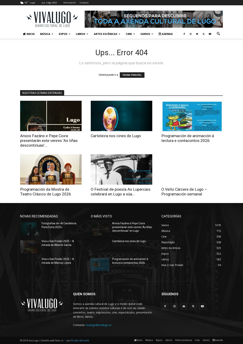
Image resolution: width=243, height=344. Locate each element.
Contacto (84, 2)
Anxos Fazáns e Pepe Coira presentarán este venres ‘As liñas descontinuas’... (49, 141)
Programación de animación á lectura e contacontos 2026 (187, 138)
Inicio (29, 34)
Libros (82, 34)
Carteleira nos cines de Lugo (116, 136)
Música (46, 34)
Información (69, 2)
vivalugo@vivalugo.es (99, 325)
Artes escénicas (107, 34)
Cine (130, 34)
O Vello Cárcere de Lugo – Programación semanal (184, 191)
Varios (146, 34)
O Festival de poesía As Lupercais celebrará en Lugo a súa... (120, 191)
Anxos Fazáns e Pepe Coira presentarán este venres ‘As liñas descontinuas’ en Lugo (132, 227)
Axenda (166, 34)
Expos (64, 34)
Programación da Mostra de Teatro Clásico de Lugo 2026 (45, 191)
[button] (218, 34)
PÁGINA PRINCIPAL (132, 75)
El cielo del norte (80, 340)
